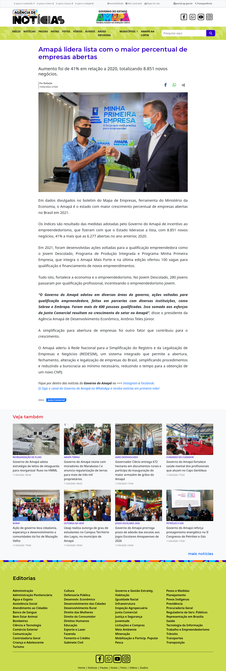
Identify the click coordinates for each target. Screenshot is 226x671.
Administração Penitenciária (32, 595)
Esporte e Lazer (74, 629)
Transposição (175, 642)
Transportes (174, 638)
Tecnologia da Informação (184, 625)
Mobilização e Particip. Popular (136, 638)
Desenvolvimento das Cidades (85, 604)
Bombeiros (20, 621)
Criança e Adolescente (28, 642)
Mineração (122, 634)
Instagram (130, 383)
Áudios (144, 667)
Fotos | (125, 667)
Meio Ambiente (126, 629)
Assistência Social (25, 604)
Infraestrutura (125, 604)
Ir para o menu (45, 3)
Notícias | (94, 667)
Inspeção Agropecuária (131, 608)
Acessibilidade (115, 3)
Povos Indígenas (177, 599)
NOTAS (55, 31)
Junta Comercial (56, 400)
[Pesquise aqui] (210, 33)
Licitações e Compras (130, 625)
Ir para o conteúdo (24, 3)
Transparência (203, 3)
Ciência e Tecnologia (27, 625)
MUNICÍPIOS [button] (127, 31)
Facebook (147, 383)
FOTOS (66, 31)
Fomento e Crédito (77, 638)
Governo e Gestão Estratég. (134, 591)
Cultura (69, 591)
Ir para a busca (64, 3)
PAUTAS (43, 31)
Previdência (174, 604)
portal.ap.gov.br (183, 3)
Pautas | (105, 667)
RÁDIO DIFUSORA (104, 33)
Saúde (170, 621)
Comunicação (22, 634)
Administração (23, 591)
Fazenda (70, 634)
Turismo (18, 647)
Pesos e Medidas (178, 591)
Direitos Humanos (76, 621)
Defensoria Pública (77, 595)
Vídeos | (135, 667)
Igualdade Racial (126, 599)
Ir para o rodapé (84, 3)
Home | (83, 667)
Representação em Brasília (185, 617)
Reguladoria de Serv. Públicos (186, 612)
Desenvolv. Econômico (79, 599)
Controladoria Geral (26, 638)
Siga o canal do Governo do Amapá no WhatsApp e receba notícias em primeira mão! (99, 388)
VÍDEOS (77, 31)
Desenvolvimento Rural (80, 608)
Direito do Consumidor (80, 617)
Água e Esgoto (23, 599)
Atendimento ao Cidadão (30, 608)
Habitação (122, 595)
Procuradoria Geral (179, 608)
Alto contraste (134, 3)
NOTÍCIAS (30, 31)
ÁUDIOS (90, 31)
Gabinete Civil (73, 642)
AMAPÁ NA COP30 (147, 33)
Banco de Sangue (25, 612)
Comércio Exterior (25, 629)
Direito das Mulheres (78, 612)
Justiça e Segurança (128, 617)
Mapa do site (152, 3)
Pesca (119, 642)
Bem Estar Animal (25, 617)
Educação (70, 625)
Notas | (115, 667)
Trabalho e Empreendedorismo (187, 629)
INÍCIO (16, 31)
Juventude (122, 621)
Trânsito (172, 634)
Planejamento (176, 595)
